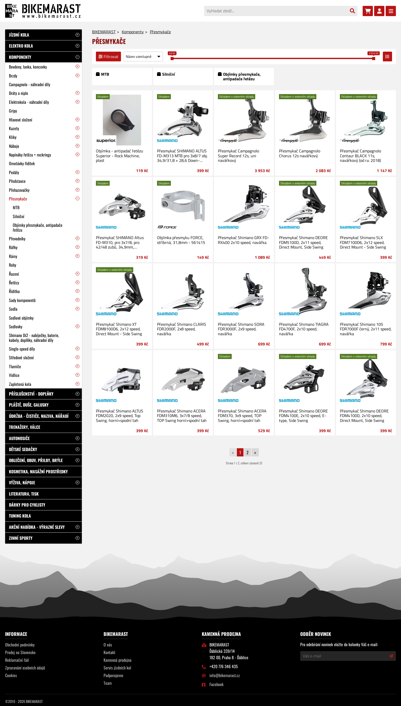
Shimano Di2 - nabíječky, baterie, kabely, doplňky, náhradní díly (34, 337)
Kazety (14, 128)
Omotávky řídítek (22, 163)
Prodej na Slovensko (20, 652)
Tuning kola (20, 516)
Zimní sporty (20, 538)
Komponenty (20, 57)
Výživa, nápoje (22, 482)
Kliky (12, 137)
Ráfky (13, 247)
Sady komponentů (22, 300)
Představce (17, 181)
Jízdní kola (19, 35)
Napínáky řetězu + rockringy (30, 155)
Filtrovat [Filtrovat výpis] (108, 56)
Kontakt (109, 652)
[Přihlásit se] (379, 11)
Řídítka (14, 291)
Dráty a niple (18, 93)
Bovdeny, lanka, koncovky (28, 67)
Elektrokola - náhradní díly (29, 102)
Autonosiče (19, 438)
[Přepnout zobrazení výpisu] (387, 56)
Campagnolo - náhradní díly (29, 84)
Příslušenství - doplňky (31, 394)
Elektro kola (21, 46)
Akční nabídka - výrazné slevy (37, 527)
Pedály (14, 172)
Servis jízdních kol (117, 668)
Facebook (216, 684)
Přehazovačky (19, 190)
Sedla (13, 309)
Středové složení (21, 357)
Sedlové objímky (21, 318)
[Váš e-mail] (345, 656)
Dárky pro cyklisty (27, 505)
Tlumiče (15, 366)
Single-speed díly (22, 349)
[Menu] (391, 11)
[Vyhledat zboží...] (275, 11)
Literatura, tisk (24, 494)
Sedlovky (15, 326)
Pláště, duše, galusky (29, 405)
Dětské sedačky (23, 449)
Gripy (13, 111)
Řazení (14, 274)
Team (108, 683)
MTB (16, 207)
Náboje (14, 146)
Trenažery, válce (24, 427)
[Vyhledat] (352, 11)
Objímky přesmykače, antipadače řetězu (37, 227)
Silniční (18, 216)
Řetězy (14, 282)
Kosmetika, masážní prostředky (38, 471)
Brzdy (13, 76)
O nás (108, 645)
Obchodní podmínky (20, 645)
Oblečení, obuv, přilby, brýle (36, 460)
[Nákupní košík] (368, 11)
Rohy (12, 265)
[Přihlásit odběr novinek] (391, 656)
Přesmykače (18, 199)
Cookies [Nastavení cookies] (11, 675)
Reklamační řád (17, 660)
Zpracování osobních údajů (25, 668)
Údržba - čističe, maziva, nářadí (39, 416)
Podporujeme (113, 675)
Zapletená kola (20, 384)
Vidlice (14, 375)
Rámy (13, 256)
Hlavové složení (20, 120)
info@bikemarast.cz (224, 675)
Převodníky (17, 239)
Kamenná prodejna (117, 660)
